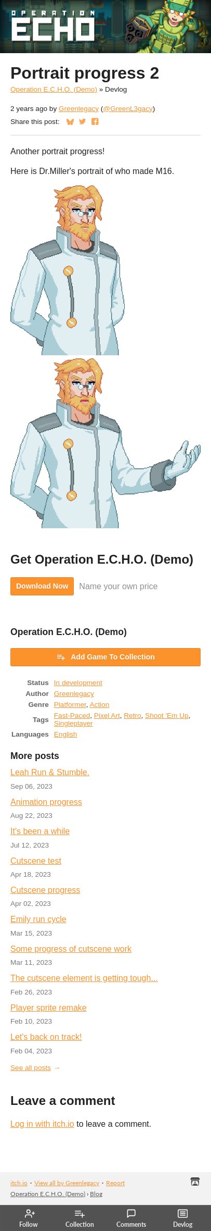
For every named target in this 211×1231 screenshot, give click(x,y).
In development (78, 683)
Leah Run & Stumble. (49, 772)
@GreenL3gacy (127, 109)
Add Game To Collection (105, 657)
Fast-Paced (72, 715)
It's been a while (40, 831)
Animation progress (46, 802)
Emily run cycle (38, 919)
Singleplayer (73, 723)
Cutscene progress (45, 890)
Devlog (182, 1218)
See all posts (30, 1068)
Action (100, 704)
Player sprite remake (48, 1007)
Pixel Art (107, 715)
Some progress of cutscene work (70, 948)
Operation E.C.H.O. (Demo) (53, 89)
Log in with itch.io (42, 1124)
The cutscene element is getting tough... (84, 978)
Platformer (70, 704)
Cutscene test (35, 860)
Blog (96, 1194)
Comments (131, 1218)
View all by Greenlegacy (66, 1183)
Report (115, 1183)
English (65, 734)
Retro (132, 715)
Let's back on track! (46, 1037)
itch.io (19, 1183)
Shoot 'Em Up (166, 715)
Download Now (42, 586)
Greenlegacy (79, 109)
